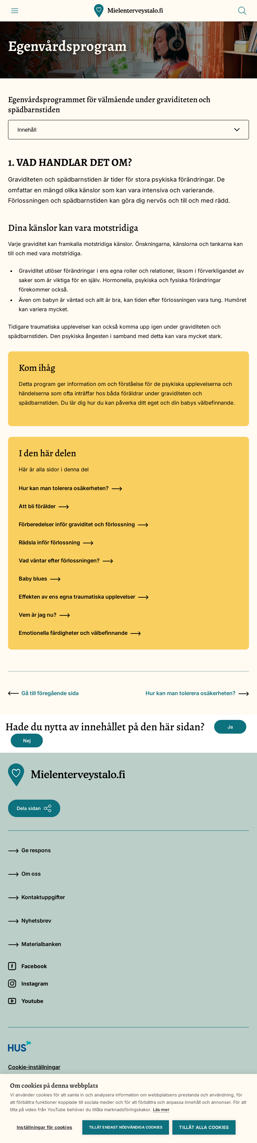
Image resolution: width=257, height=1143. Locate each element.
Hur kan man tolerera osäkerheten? (70, 488)
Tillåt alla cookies (204, 1127)
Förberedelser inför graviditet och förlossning (83, 524)
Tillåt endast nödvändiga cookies (125, 1127)
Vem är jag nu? (44, 614)
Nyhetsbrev (29, 920)
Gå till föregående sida (43, 693)
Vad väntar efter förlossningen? (66, 560)
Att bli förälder (44, 506)
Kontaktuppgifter (36, 897)
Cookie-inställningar (34, 1067)
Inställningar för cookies (44, 1127)
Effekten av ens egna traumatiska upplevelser (84, 596)
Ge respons (29, 850)
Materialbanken (34, 944)
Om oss (24, 873)
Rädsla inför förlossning (56, 542)
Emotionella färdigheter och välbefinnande (80, 632)
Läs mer (161, 1109)
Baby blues (40, 578)
